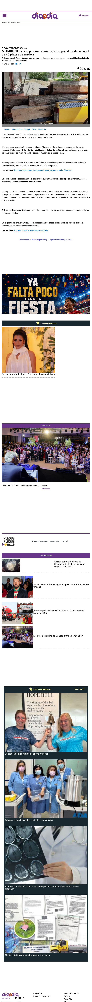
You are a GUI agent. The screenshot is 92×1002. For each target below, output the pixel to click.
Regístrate (37, 993)
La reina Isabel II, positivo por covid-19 (31, 230)
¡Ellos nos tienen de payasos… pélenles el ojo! (49, 541)
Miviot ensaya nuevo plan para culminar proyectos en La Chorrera (42, 170)
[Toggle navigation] (4, 15)
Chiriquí (27, 129)
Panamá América (71, 993)
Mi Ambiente (17, 129)
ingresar (84, 15)
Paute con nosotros (41, 996)
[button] (8, 459)
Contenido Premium (46, 323)
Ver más (80, 689)
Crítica (67, 996)
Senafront (42, 129)
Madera (7, 129)
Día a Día (68, 999)
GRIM (34, 129)
